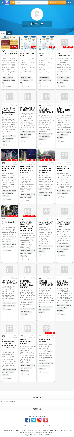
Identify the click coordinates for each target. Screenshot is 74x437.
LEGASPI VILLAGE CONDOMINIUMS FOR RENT (64, 224)
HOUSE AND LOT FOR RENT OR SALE (9, 282)
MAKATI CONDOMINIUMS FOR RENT (26, 341)
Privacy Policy (37, 426)
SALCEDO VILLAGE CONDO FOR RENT (45, 223)
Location (52, 2)
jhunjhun (8, 86)
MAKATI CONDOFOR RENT (63, 55)
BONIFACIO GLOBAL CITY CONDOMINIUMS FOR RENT (26, 284)
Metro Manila (6, 80)
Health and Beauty (8, 77)
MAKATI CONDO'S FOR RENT (45, 340)
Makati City (60, 83)
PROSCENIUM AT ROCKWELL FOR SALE (8, 168)
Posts (3, 33)
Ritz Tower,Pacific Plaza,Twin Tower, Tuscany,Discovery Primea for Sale (9, 111)
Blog (25, 426)
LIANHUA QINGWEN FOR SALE (9, 55)
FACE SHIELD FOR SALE (27, 55)
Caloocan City (6, 141)
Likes (9, 33)
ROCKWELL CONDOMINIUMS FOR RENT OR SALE (45, 283)
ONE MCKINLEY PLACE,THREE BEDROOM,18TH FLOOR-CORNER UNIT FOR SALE (26, 226)
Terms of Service (48, 426)
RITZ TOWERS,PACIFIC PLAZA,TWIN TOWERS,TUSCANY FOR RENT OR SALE (9, 343)
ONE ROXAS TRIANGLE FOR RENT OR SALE (62, 283)
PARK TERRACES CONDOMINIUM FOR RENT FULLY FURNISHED (26, 169)
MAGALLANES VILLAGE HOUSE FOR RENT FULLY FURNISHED (44, 169)
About (30, 426)
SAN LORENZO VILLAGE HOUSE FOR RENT (63, 168)
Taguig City (42, 139)
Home (21, 426)
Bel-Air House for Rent (8, 223)
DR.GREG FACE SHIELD (44, 55)
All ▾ (12, 2)
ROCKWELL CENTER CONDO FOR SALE (27, 109)
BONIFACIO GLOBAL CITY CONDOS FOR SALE (45, 110)
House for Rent (43, 192)
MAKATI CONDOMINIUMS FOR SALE (63, 110)
